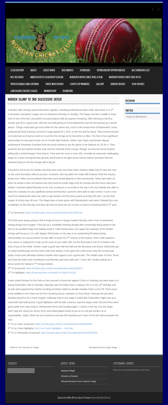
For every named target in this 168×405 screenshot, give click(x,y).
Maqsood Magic (68, 371)
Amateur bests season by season (46, 77)
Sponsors (85, 70)
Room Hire (68, 91)
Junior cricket (117, 84)
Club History (17, 70)
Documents (67, 70)
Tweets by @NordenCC (136, 117)
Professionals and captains (24, 84)
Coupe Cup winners (80, 84)
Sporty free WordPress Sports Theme (74, 397)
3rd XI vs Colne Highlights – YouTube (54, 328)
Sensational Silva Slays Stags (104, 347)
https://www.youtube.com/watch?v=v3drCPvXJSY (51, 272)
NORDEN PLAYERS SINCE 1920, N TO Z (125, 77)
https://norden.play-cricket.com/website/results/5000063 (63, 324)
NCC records (17, 77)
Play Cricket (138, 84)
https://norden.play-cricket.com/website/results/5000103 (69, 332)
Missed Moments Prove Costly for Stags (78, 381)
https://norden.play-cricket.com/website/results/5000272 (54, 268)
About (33, 70)
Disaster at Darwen (69, 376)
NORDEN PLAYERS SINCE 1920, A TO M (86, 77)
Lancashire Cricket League (23, 91)
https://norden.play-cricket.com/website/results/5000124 (54, 212)
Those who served (54, 84)
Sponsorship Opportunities (111, 70)
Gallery (100, 84)
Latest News (49, 70)
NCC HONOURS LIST (141, 70)
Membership (50, 91)
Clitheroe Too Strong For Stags (23, 347)
